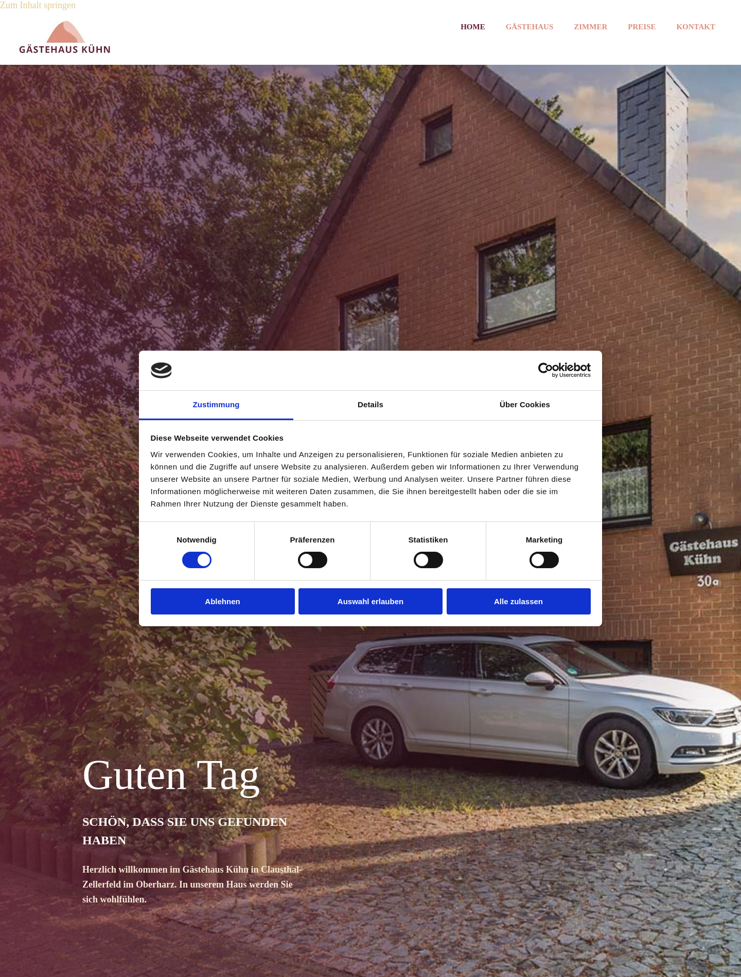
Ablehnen (222, 601)
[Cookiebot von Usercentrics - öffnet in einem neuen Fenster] (546, 370)
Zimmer (590, 27)
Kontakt (695, 27)
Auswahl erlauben (370, 601)
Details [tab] (370, 404)
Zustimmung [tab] (216, 404)
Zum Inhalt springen (38, 5)
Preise (642, 27)
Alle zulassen (518, 601)
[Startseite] (65, 54)
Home (473, 27)
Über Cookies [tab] (525, 404)
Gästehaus (530, 27)
